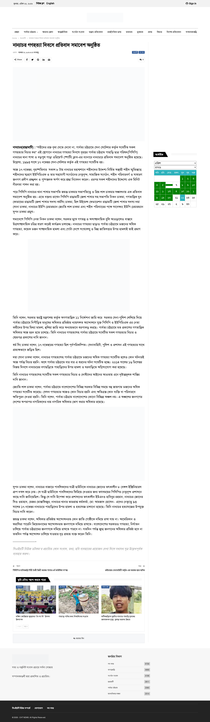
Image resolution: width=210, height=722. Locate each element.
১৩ (169, 191)
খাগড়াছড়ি (111, 670)
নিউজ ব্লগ (40, 3)
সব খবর (141, 52)
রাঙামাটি (135, 52)
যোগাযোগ (39, 708)
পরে (26, 627)
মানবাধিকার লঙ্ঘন (114, 693)
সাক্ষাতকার (190, 32)
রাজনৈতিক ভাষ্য (114, 32)
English (50, 3)
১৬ (187, 191)
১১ (157, 191)
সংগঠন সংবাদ (78, 32)
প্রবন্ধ (150, 32)
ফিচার (159, 32)
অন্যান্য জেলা (47, 32)
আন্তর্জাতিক (62, 32)
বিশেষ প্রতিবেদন (174, 32)
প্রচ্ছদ (16, 32)
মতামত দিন (78, 638)
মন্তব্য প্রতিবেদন (96, 32)
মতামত (129, 32)
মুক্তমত (140, 32)
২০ (169, 197)
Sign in (191, 3)
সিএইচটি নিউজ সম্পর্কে (21, 708)
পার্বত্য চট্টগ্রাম (30, 32)
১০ (193, 185)
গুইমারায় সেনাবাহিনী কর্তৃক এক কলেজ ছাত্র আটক (125, 570)
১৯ (162, 197)
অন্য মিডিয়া (62, 587)
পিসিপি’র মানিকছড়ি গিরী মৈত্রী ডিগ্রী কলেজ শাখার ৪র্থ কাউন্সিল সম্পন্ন (40, 570)
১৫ (182, 191)
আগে (19, 627)
